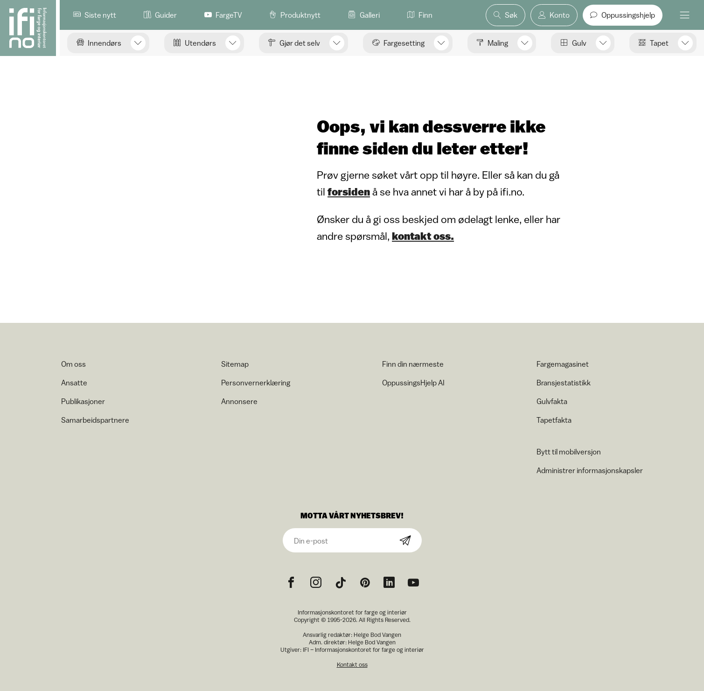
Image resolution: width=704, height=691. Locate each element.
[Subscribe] (405, 541)
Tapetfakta (554, 420)
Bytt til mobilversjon (569, 451)
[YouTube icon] (413, 583)
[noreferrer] (389, 583)
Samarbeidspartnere (95, 420)
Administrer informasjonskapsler (590, 470)
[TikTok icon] (340, 583)
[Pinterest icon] (365, 583)
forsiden (349, 192)
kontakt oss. (423, 236)
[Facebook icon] (291, 583)
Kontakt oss (352, 664)
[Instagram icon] (316, 583)
